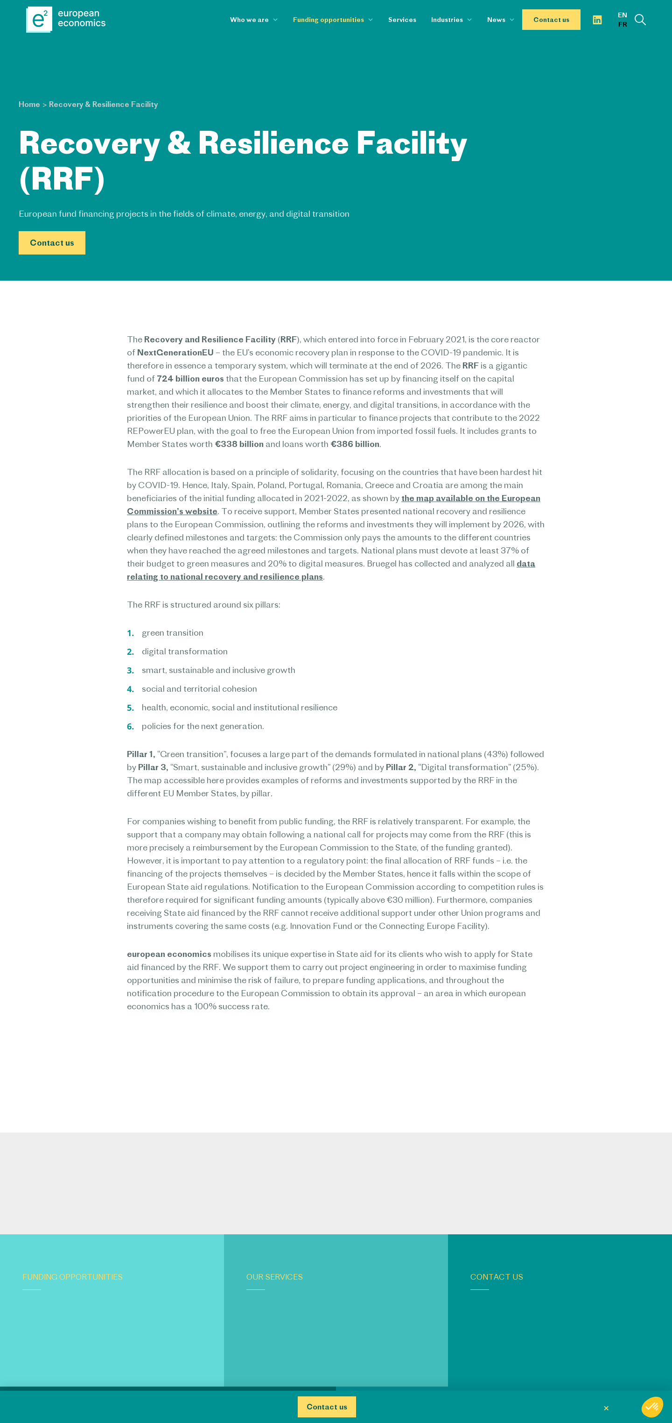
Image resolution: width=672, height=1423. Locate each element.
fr (622, 24)
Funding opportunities (328, 19)
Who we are (249, 19)
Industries (447, 19)
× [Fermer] (606, 1407)
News (496, 19)
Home (29, 104)
